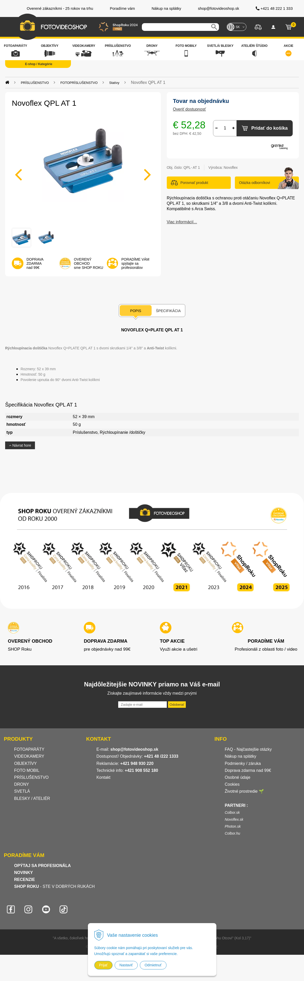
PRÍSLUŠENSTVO (35, 83)
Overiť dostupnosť (189, 109)
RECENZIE (24, 879)
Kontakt (103, 777)
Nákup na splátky (240, 756)
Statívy (114, 83)
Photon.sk (233, 826)
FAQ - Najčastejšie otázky (248, 749)
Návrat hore (20, 445)
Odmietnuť (153, 965)
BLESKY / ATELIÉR (32, 798)
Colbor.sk (232, 812)
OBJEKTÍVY (25, 763)
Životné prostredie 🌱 (244, 791)
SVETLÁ (22, 791)
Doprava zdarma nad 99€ (248, 770)
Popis (135, 311)
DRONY (21, 784)
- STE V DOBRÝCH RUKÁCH (54, 886)
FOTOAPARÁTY (29, 749)
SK (238, 27)
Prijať (103, 965)
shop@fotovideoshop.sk (134, 749)
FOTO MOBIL (26, 770)
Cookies (232, 784)
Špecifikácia (168, 311)
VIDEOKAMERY (29, 756)
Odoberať (177, 704)
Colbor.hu (232, 833)
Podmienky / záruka (243, 763)
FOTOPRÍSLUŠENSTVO (79, 83)
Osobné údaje (237, 777)
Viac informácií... (182, 222)
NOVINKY (23, 872)
